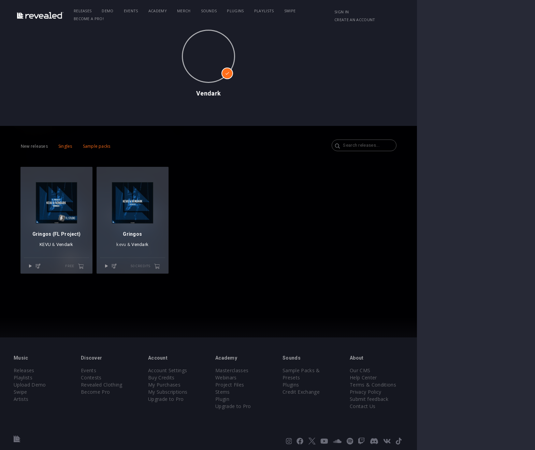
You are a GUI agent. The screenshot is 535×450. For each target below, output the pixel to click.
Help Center (431, 377)
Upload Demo (75, 384)
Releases (127, 10)
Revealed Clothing (151, 384)
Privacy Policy (433, 392)
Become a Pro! (365, 10)
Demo (152, 10)
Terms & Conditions (441, 384)
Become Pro (145, 392)
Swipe (334, 10)
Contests (141, 377)
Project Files (288, 384)
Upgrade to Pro (220, 399)
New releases (73, 146)
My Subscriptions (222, 392)
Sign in (414, 11)
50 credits (200, 274)
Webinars (285, 377)
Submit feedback (437, 399)
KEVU (88, 252)
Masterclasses (290, 370)
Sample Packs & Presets (374, 370)
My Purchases (219, 384)
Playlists (308, 10)
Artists (66, 399)
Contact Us (430, 406)
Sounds (253, 10)
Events (175, 10)
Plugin (281, 399)
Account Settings (222, 370)
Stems (281, 392)
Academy (202, 10)
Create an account (452, 11)
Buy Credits (216, 377)
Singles (104, 146)
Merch (228, 10)
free (121, 274)
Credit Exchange (364, 384)
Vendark (107, 252)
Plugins (280, 10)
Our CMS (428, 370)
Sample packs (135, 146)
